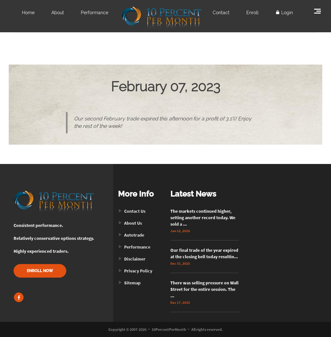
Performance (94, 12)
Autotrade (131, 235)
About (57, 12)
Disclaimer (131, 259)
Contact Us (131, 211)
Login (284, 12)
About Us (130, 223)
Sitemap (129, 283)
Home (28, 12)
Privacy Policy (135, 271)
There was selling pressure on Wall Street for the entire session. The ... (204, 289)
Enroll (252, 12)
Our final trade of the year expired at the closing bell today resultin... (204, 253)
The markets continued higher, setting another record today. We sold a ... (202, 217)
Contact (221, 12)
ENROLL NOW (40, 271)
